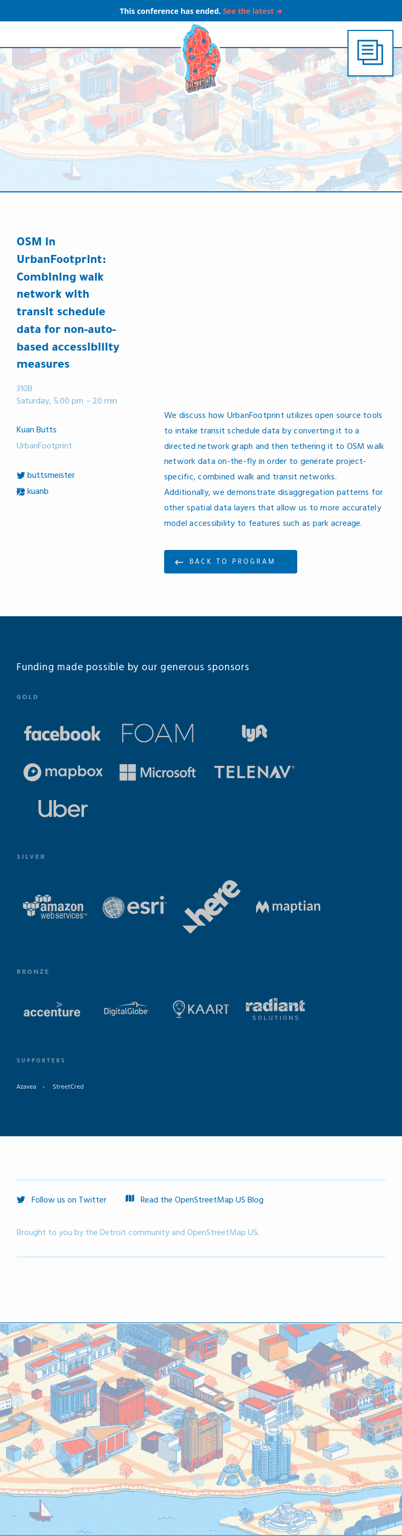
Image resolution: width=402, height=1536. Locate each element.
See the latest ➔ (252, 11)
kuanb (33, 492)
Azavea (26, 1087)
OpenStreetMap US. (223, 1233)
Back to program (232, 563)
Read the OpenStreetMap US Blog (195, 1200)
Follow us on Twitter (61, 1200)
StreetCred (67, 1087)
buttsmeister (46, 476)
